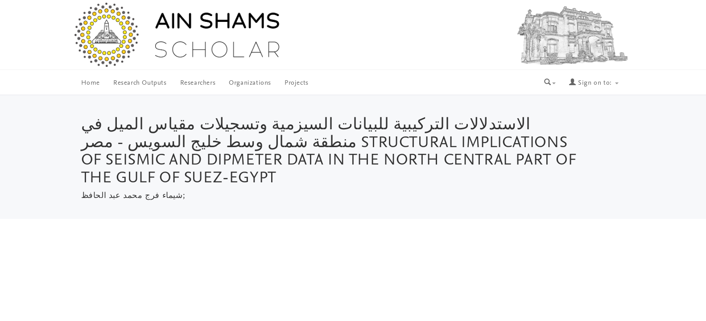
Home (90, 83)
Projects (297, 83)
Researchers (198, 83)
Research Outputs (140, 83)
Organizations (250, 83)
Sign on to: (593, 83)
